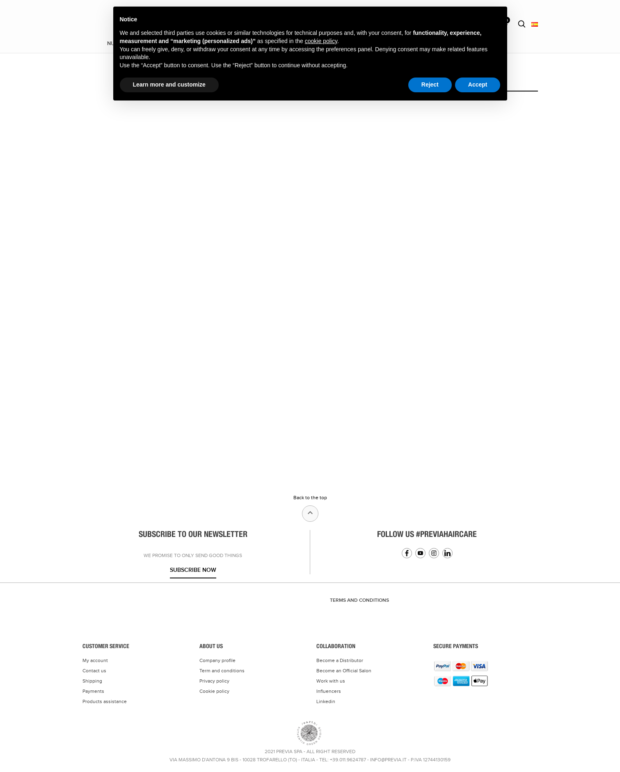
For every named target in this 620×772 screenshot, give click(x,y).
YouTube (420, 553)
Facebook (407, 553)
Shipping (92, 681)
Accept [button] (477, 84)
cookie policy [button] (321, 41)
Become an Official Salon (343, 671)
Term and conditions (222, 671)
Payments (93, 691)
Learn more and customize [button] (169, 84)
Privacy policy (214, 681)
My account (95, 660)
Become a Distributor (339, 660)
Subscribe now (193, 569)
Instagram (434, 553)
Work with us (330, 681)
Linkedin (447, 553)
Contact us (94, 671)
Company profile (217, 660)
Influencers (328, 691)
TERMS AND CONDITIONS (359, 600)
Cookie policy (214, 691)
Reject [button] (430, 84)
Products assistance (104, 701)
